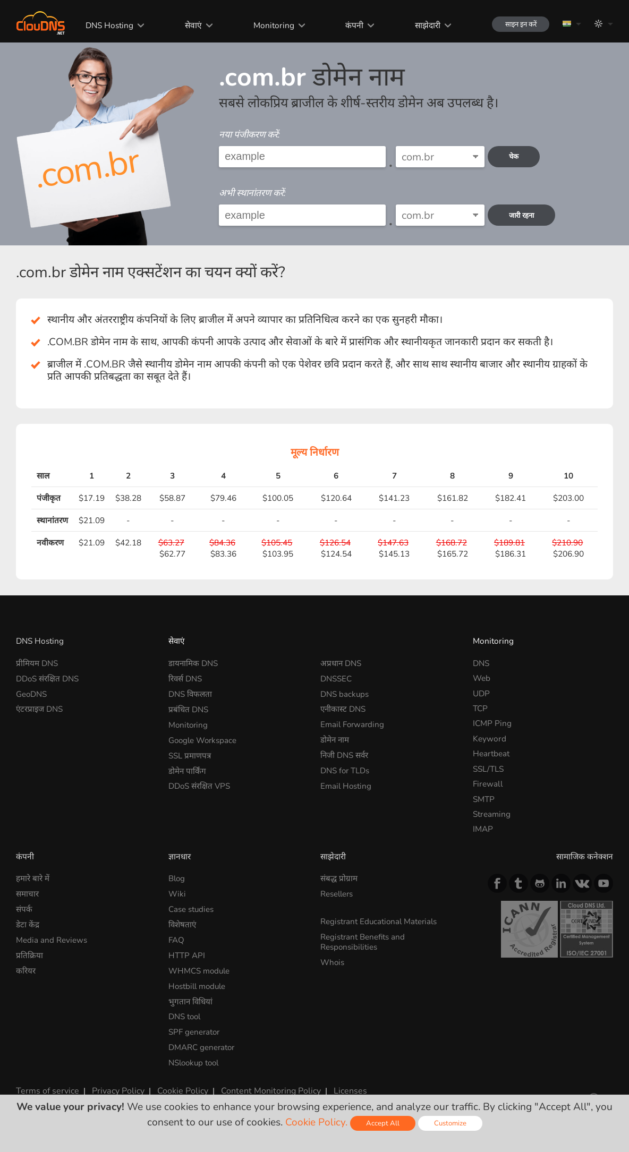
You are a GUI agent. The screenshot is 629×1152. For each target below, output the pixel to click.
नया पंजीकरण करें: (249, 135)
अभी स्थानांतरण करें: (252, 193)
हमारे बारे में (32, 878)
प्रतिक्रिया (29, 953)
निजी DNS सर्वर (344, 753)
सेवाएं (189, 25)
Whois (332, 960)
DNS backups (344, 693)
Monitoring (268, 25)
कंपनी (349, 25)
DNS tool (185, 1014)
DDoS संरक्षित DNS (47, 678)
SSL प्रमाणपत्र (189, 753)
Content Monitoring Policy (264, 1087)
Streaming (492, 814)
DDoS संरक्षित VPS (199, 783)
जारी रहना (524, 215)
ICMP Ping (492, 723)
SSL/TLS (488, 768)
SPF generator (194, 1029)
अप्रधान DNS (341, 663)
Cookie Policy (178, 1087)
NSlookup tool (195, 1059)
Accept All (382, 1123)
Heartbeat (491, 753)
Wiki (177, 893)
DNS (481, 663)
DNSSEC (336, 678)
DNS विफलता (190, 693)
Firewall (488, 783)
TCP (480, 708)
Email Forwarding (353, 723)
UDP (481, 693)
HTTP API (186, 953)
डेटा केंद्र (27, 923)
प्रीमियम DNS (37, 663)
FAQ (176, 938)
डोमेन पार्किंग (187, 768)
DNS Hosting (106, 25)
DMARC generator (202, 1044)
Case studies (191, 908)
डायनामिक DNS (193, 663)
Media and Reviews (51, 938)
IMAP (483, 828)
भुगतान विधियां (191, 999)
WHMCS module (199, 969)
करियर (26, 969)
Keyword (489, 738)
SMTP (484, 799)
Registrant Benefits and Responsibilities (363, 941)
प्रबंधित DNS (188, 708)
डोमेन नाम (335, 738)
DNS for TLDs (345, 768)
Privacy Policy (114, 1087)
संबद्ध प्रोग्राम (339, 878)
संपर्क (24, 908)
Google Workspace (203, 738)
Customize (450, 1123)
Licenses (340, 1087)
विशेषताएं (182, 923)
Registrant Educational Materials (380, 920)
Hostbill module (198, 983)
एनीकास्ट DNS (343, 708)
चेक (516, 156)
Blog (177, 878)
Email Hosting (346, 783)
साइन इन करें (516, 24)
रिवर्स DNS (185, 678)
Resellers (337, 893)
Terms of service (45, 1087)
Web (481, 678)
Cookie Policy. (315, 1122)
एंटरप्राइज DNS (40, 708)
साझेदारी (421, 25)
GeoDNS (31, 693)
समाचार (27, 893)
